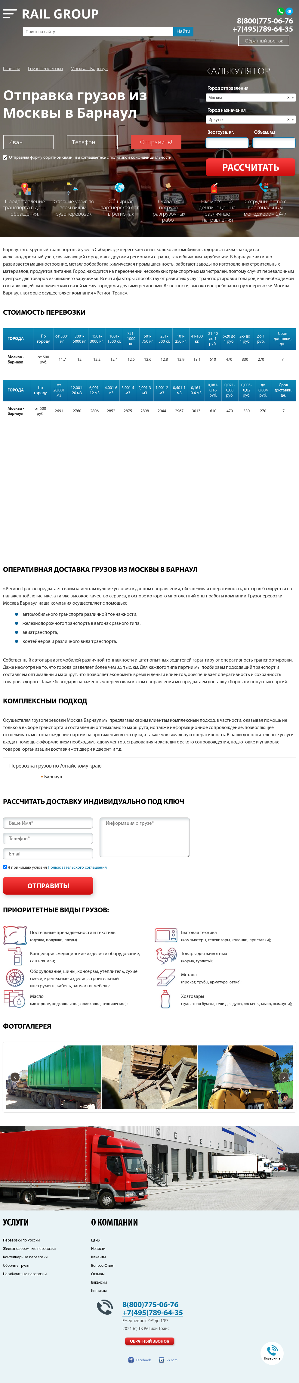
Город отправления (228, 88)
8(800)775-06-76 (265, 21)
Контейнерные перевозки (25, 1257)
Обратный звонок (264, 41)
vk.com (172, 1360)
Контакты (99, 1291)
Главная (11, 68)
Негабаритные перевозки (25, 1274)
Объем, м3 (264, 132)
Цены (95, 1240)
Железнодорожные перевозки (29, 1249)
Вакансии (99, 1282)
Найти (183, 31)
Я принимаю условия (57, 867)
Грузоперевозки (45, 68)
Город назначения (227, 110)
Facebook (143, 1360)
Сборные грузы (16, 1265)
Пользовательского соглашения (77, 867)
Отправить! (156, 142)
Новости (98, 1249)
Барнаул (53, 777)
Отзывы (98, 1274)
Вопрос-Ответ (103, 1265)
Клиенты (98, 1257)
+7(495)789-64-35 (263, 29)
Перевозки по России (21, 1240)
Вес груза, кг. (221, 132)
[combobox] (251, 97)
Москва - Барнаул (89, 68)
